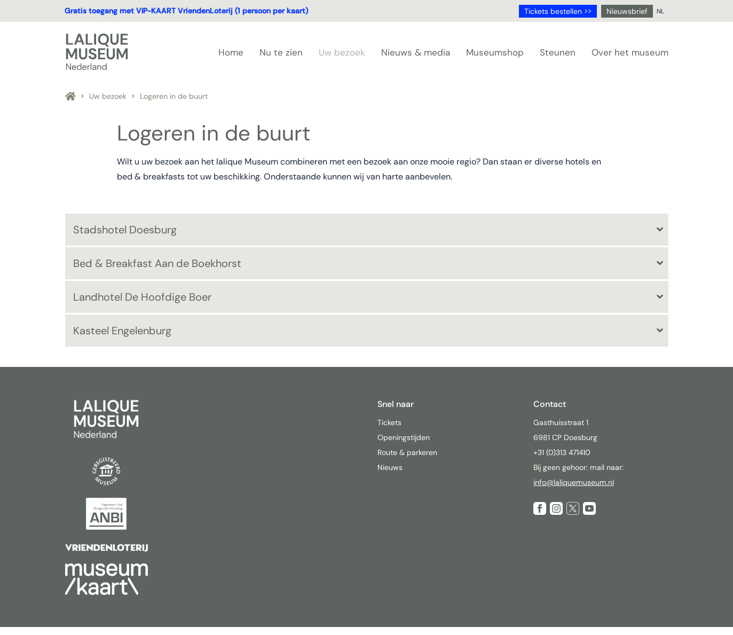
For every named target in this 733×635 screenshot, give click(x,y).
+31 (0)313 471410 (563, 452)
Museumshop (495, 52)
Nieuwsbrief (627, 11)
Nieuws (390, 467)
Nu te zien (281, 52)
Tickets (389, 422)
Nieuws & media (415, 52)
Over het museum (630, 52)
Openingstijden (403, 437)
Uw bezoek (342, 52)
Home (230, 52)
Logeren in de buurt (174, 96)
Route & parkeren (407, 452)
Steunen (558, 52)
